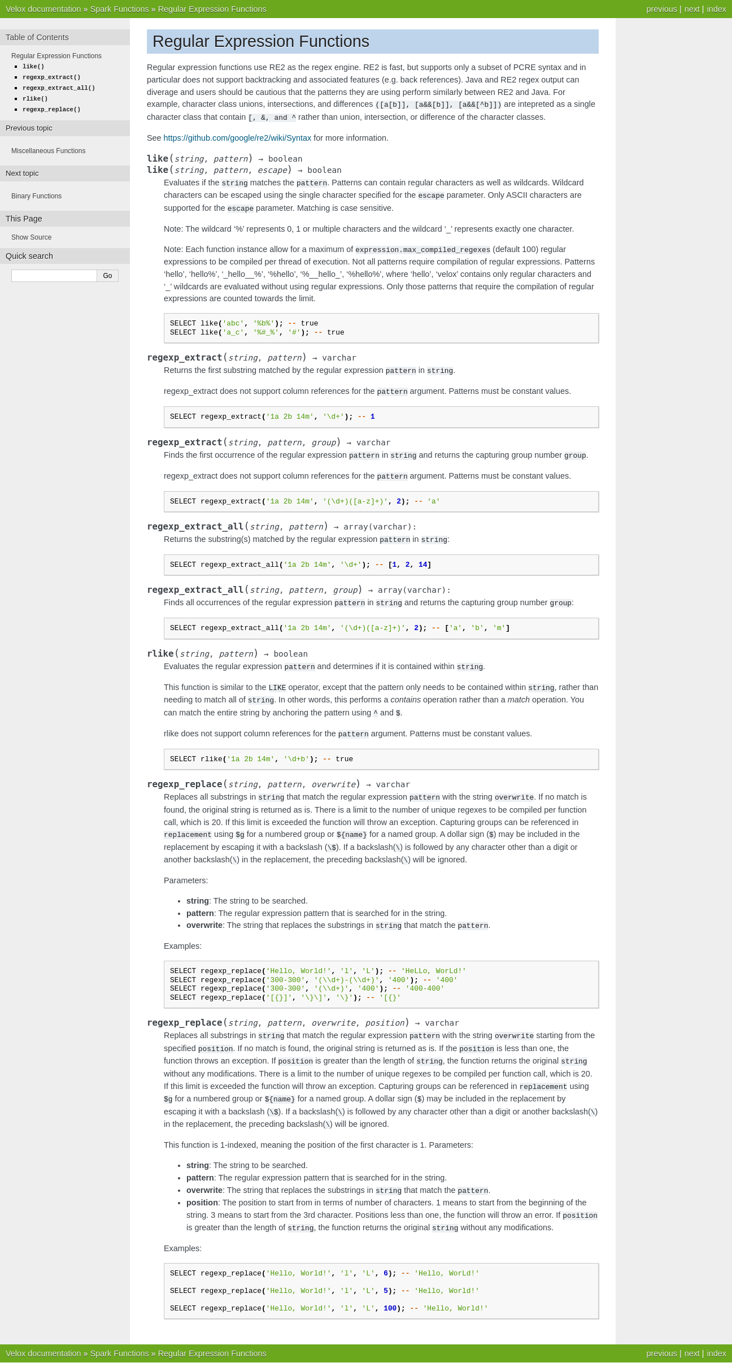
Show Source (31, 234)
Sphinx (406, 1356)
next (692, 9)
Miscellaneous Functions (48, 148)
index (716, 9)
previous (661, 9)
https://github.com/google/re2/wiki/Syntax (238, 136)
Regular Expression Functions (212, 9)
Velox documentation (43, 9)
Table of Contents (37, 37)
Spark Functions (119, 9)
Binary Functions (36, 193)
